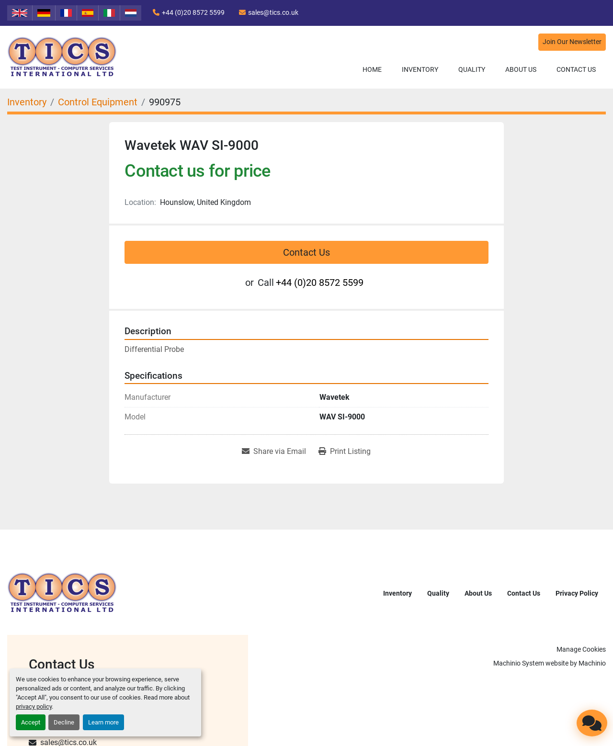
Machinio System (518, 663)
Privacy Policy (577, 593)
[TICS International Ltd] (62, 592)
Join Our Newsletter (572, 42)
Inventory (420, 69)
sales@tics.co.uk (273, 12)
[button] (420, 69)
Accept (30, 722)
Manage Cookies (581, 649)
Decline (64, 722)
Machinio (592, 663)
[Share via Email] (274, 451)
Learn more (103, 722)
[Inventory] (26, 102)
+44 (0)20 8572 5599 (193, 12)
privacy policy (34, 706)
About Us (520, 69)
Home (372, 69)
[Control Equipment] (97, 102)
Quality (471, 69)
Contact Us (576, 69)
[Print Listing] (344, 451)
